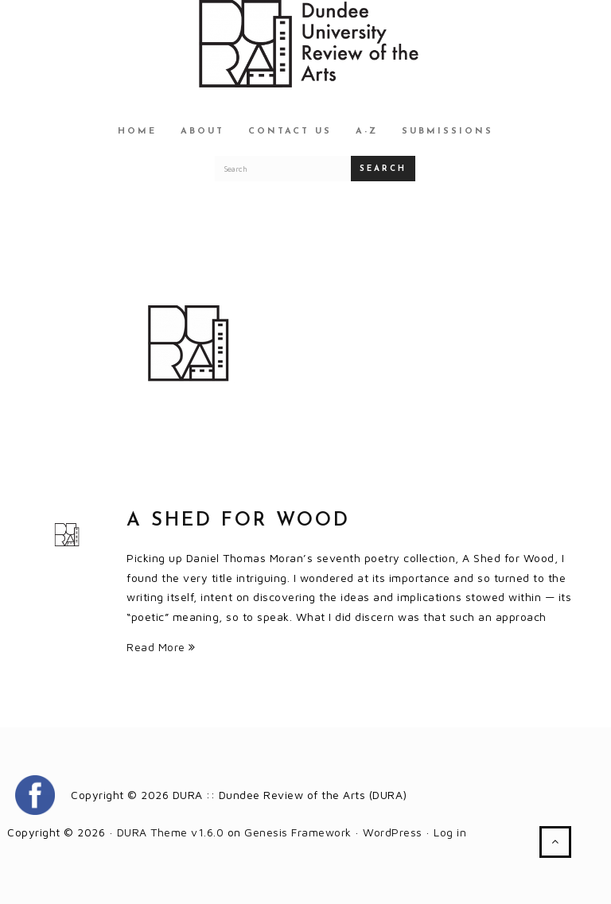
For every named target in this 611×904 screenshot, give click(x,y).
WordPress (392, 832)
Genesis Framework (298, 832)
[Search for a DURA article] (283, 168)
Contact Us (290, 131)
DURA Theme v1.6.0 (170, 832)
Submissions (447, 131)
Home (137, 131)
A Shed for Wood (238, 520)
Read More (161, 647)
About (202, 131)
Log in (450, 832)
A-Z (367, 131)
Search (383, 169)
